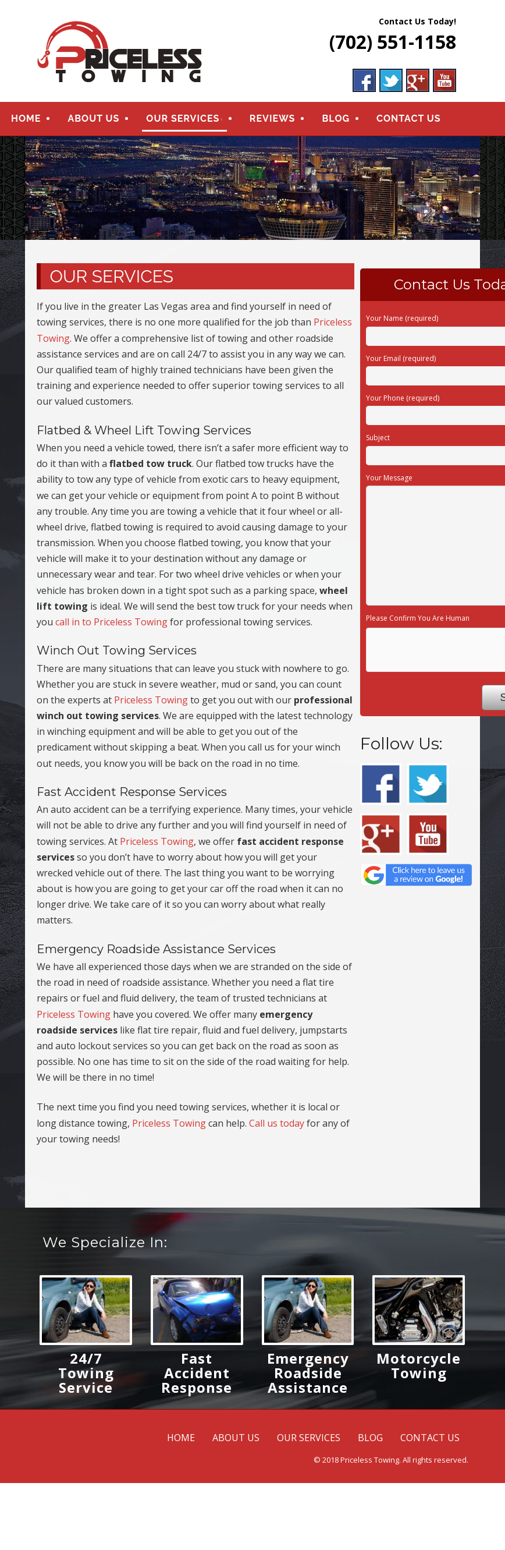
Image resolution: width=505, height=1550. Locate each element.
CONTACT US (408, 120)
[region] (252, 192)
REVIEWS (273, 120)
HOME (26, 120)
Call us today (276, 1127)
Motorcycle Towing (418, 1369)
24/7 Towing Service (86, 1377)
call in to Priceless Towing (111, 626)
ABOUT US (93, 120)
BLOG (336, 120)
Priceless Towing (151, 704)
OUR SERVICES (182, 120)
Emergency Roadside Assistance (308, 1377)
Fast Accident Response (196, 1377)
